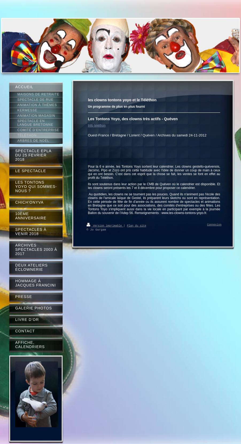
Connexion (214, 225)
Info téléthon (97, 125)
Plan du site (136, 225)
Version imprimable (105, 225)
